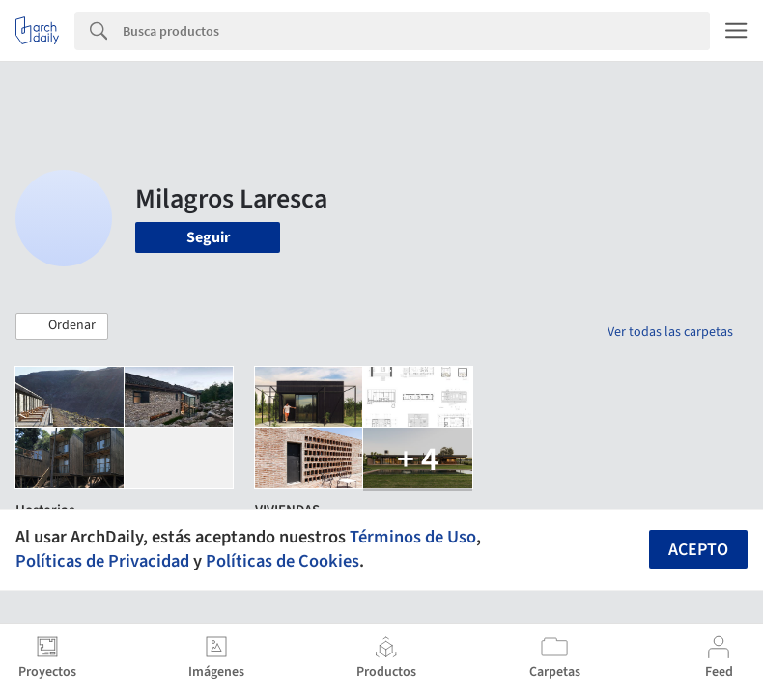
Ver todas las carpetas (670, 332)
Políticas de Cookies (282, 560)
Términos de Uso (413, 536)
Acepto (698, 550)
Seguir (208, 237)
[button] (61, 326)
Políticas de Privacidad (102, 560)
